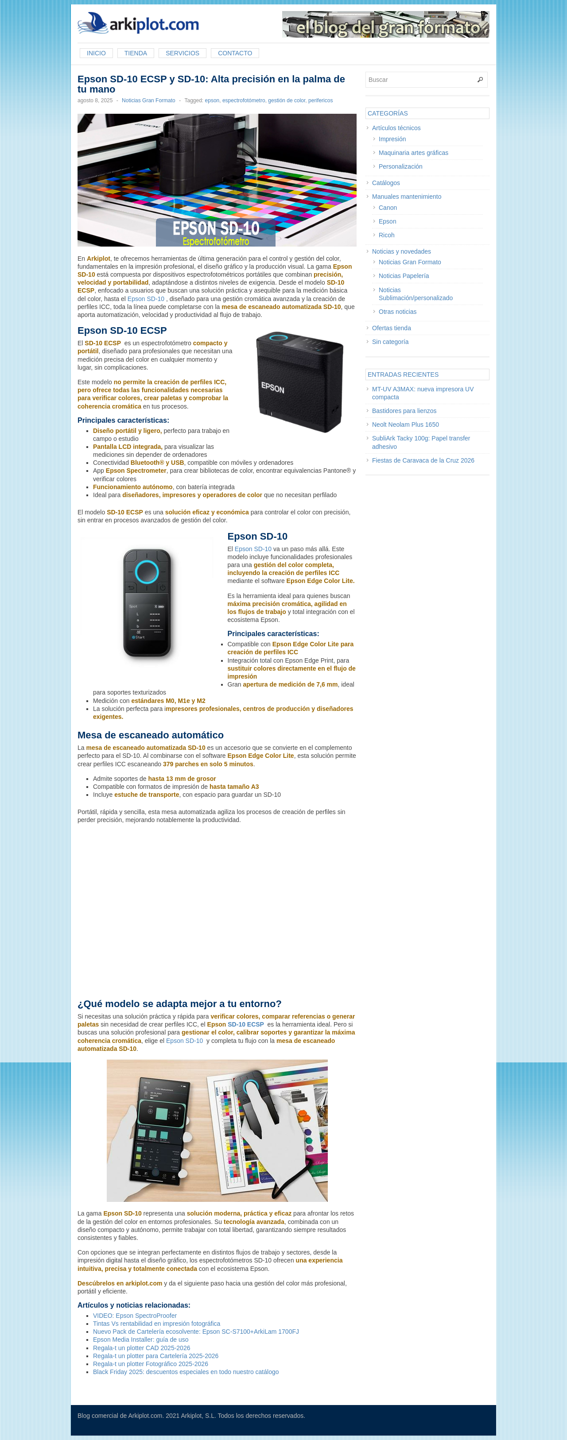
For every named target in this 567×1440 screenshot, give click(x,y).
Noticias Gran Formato (148, 100)
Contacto (235, 53)
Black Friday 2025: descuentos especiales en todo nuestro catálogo (186, 1371)
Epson (387, 221)
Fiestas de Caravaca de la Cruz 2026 (423, 460)
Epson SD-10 (146, 298)
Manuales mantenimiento (406, 196)
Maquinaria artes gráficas (413, 152)
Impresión (392, 139)
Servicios (182, 53)
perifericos (320, 100)
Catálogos (386, 182)
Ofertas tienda (391, 328)
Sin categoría (390, 341)
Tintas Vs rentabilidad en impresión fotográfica (156, 1323)
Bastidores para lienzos (404, 410)
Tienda (135, 53)
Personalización (401, 166)
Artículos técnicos (396, 127)
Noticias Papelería (404, 275)
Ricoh (387, 235)
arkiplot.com (143, 1283)
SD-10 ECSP (246, 1024)
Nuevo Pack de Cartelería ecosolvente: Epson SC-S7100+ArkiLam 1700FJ (196, 1331)
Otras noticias (398, 311)
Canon (388, 207)
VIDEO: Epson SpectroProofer (135, 1315)
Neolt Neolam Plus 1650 (405, 424)
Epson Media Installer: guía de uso (141, 1339)
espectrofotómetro (243, 100)
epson (212, 100)
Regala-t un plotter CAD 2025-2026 (141, 1347)
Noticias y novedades (401, 251)
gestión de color (286, 100)
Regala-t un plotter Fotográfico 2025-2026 (150, 1363)
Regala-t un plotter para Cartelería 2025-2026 (155, 1355)
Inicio (96, 53)
